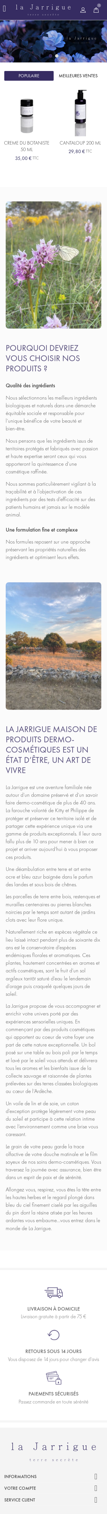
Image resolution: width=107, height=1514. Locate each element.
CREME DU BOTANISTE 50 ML (26, 146)
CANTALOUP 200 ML (80, 143)
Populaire (29, 76)
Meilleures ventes (78, 76)
